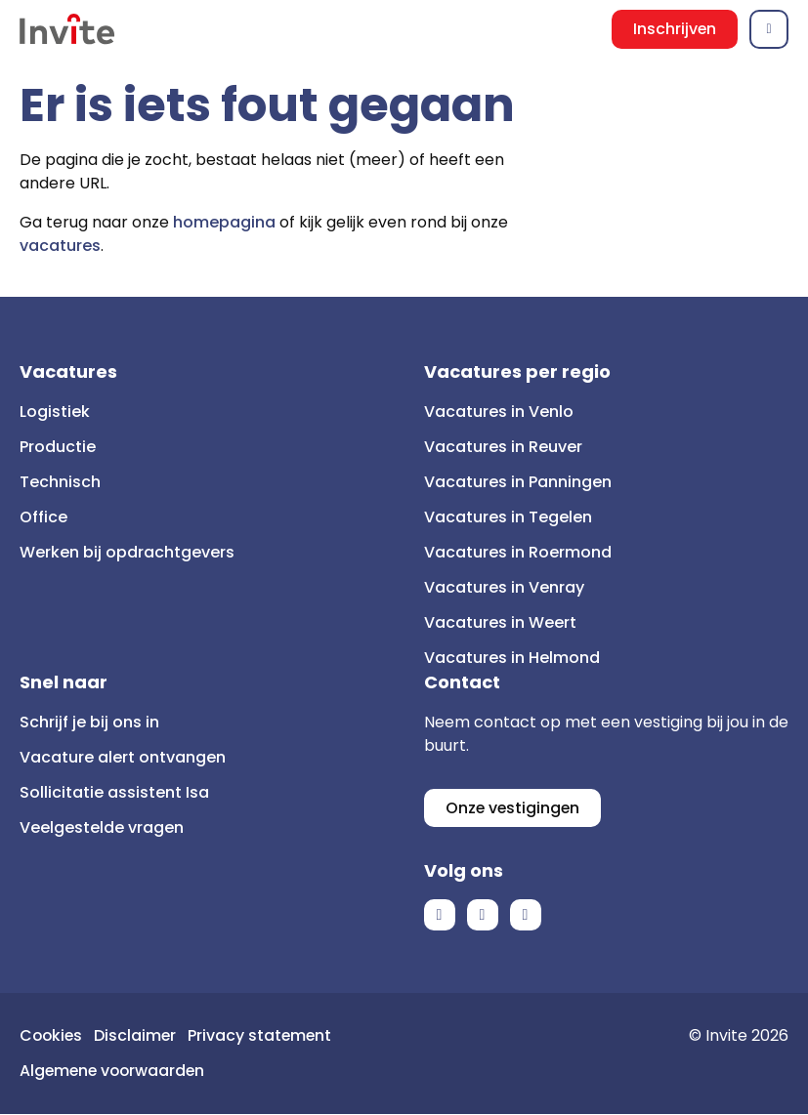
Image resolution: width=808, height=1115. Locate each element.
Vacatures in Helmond (512, 657)
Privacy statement (264, 1036)
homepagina (224, 222)
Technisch (60, 482)
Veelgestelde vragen (102, 827)
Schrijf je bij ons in (89, 722)
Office (43, 517)
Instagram (525, 915)
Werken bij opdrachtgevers (127, 552)
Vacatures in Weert (500, 622)
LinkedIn (482, 915)
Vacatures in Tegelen (508, 517)
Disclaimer (138, 1036)
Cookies (52, 1036)
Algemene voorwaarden (115, 1071)
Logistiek (55, 411)
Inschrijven (674, 29)
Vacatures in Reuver (503, 446)
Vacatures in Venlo (499, 411)
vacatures (60, 245)
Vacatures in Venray (504, 587)
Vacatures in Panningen (518, 482)
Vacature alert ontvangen (123, 757)
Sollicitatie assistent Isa (114, 792)
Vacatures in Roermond (518, 552)
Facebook (439, 915)
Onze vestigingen (514, 808)
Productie (58, 446)
